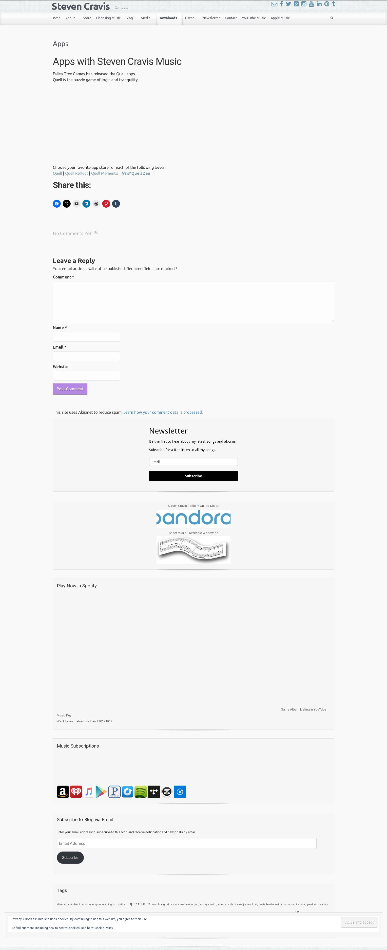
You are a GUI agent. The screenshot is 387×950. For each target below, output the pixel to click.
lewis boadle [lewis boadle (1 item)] (266, 904)
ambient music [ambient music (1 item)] (79, 904)
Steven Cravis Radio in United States (193, 506)
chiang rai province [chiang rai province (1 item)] (168, 904)
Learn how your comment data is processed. (163, 412)
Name (60, 327)
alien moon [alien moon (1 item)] (63, 904)
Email (59, 347)
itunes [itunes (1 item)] (238, 904)
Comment (63, 277)
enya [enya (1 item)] (190, 904)
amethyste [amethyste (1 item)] (95, 904)
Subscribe (193, 476)
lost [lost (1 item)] (277, 904)
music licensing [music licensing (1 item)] (297, 904)
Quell (57, 173)
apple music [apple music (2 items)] (138, 903)
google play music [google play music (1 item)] (204, 904)
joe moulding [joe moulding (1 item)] (250, 904)
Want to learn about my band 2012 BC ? (85, 721)
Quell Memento (104, 173)
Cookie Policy (104, 928)
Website (61, 366)
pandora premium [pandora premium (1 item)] (317, 904)
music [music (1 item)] (283, 904)
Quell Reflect (76, 173)
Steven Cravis (81, 6)
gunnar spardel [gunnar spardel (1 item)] (225, 904)
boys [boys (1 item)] (153, 904)
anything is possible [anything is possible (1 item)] (114, 904)
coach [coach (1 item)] (183, 904)
